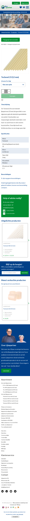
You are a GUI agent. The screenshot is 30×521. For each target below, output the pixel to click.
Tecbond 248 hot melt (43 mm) (10, 403)
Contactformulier (9, 213)
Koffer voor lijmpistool (6, 424)
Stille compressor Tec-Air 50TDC (9, 422)
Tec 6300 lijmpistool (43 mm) (10, 392)
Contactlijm (4, 437)
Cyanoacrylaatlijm (5, 439)
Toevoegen (12, 96)
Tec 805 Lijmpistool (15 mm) (10, 387)
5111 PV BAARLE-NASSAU (8, 482)
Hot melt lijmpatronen (6, 394)
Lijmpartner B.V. (5, 478)
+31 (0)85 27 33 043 (6, 485)
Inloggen (16, 3)
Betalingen (4, 465)
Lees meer (6, 370)
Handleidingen (4, 461)
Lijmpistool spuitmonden (7, 413)
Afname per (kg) (6, 81)
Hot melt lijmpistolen (6, 383)
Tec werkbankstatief (6, 427)
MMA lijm (3, 448)
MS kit (2, 451)
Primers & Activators (6, 407)
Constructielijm (5, 435)
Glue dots (3, 430)
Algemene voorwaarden (7, 463)
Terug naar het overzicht (10, 39)
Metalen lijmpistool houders (8, 409)
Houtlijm (3, 446)
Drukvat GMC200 (5, 418)
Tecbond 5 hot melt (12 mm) (10, 396)
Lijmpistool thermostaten (7, 416)
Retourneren (4, 469)
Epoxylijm (3, 442)
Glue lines (3, 433)
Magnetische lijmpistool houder (9, 411)
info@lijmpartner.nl (5, 487)
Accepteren (15, 516)
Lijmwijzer (3, 458)
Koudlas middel (5, 444)
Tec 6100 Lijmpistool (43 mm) (10, 389)
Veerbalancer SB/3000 (6, 420)
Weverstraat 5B (5, 480)
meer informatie (19, 514)
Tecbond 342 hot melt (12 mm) (10, 398)
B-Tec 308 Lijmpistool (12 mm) (10, 385)
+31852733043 (8, 210)
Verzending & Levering (6, 467)
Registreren (25, 3)
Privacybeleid (4, 472)
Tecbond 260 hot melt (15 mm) (10, 401)
